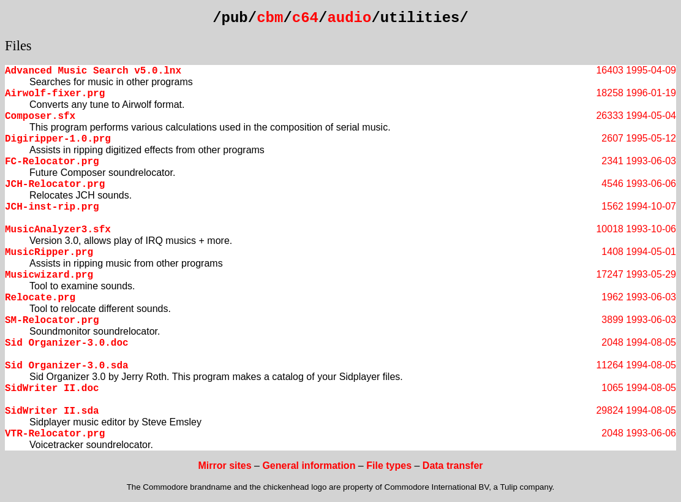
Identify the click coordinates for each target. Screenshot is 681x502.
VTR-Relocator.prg (55, 433)
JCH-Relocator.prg (55, 184)
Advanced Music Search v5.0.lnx (93, 71)
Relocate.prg (40, 297)
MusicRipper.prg (49, 252)
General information (308, 465)
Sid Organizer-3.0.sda (67, 365)
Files (18, 45)
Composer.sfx (40, 116)
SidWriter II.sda (52, 411)
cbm (270, 18)
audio (349, 18)
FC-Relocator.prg (52, 161)
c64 (305, 18)
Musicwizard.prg (49, 275)
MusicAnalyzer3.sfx (58, 229)
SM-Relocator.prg (52, 320)
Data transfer (453, 465)
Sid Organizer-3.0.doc (67, 343)
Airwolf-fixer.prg (55, 93)
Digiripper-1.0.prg (58, 139)
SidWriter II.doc (52, 388)
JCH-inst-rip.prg (52, 207)
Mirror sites (224, 465)
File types (389, 465)
